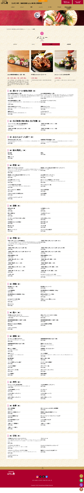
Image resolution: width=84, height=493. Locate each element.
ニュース (40, 7)
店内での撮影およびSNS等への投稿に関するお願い (42, 480)
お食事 (51, 44)
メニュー (22, 7)
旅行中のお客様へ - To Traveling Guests (69, 8)
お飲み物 (69, 44)
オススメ (15, 44)
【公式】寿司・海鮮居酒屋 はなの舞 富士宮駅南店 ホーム (16, 29)
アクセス (59, 7)
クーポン (50, 7)
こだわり (13, 7)
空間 (31, 7)
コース (33, 44)
